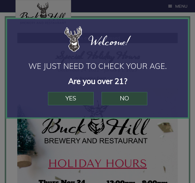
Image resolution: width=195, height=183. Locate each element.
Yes (71, 98)
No (124, 98)
